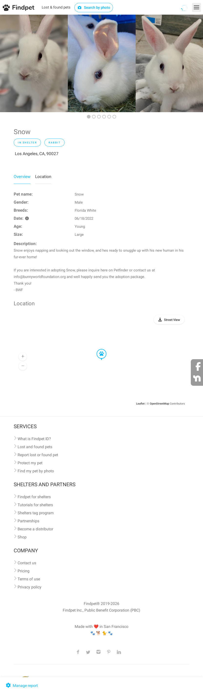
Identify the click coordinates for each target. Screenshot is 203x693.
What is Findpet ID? (34, 438)
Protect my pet (30, 463)
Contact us (27, 563)
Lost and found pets (35, 447)
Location (43, 176)
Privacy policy (29, 587)
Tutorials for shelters (35, 505)
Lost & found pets (56, 7)
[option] (34, 63)
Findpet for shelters (34, 497)
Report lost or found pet (38, 455)
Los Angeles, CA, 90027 (37, 153)
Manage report (21, 685)
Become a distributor (35, 529)
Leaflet (140, 403)
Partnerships (28, 521)
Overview (22, 176)
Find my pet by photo (36, 471)
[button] (98, 349)
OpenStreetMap (159, 403)
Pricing (24, 571)
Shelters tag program (36, 513)
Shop (22, 537)
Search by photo (94, 7)
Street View (172, 320)
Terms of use (29, 579)
